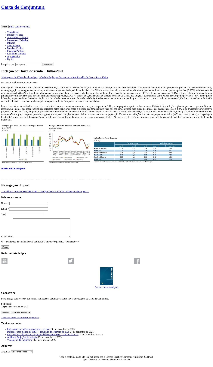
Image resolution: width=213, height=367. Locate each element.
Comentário (7, 240)
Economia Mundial (16, 53)
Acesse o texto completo (13, 168)
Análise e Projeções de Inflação (22, 341)
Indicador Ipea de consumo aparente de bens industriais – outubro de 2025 (42, 338)
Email (5, 209)
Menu (4, 27)
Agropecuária (13, 56)
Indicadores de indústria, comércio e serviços (28, 332)
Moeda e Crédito (15, 48)
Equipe (10, 59)
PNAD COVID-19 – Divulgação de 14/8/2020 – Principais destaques (54, 191)
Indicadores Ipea (15, 34)
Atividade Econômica (17, 37)
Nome (5, 203)
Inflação (11, 43)
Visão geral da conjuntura (19, 343)
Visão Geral (13, 32)
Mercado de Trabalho (17, 40)
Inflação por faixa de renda (59, 77)
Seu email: (6, 307)
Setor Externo (13, 45)
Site (3, 214)
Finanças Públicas (15, 51)
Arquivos (5, 355)
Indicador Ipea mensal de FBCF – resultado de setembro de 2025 (38, 335)
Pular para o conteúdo (19, 26)
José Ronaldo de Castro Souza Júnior (90, 77)
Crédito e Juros (10, 191)
